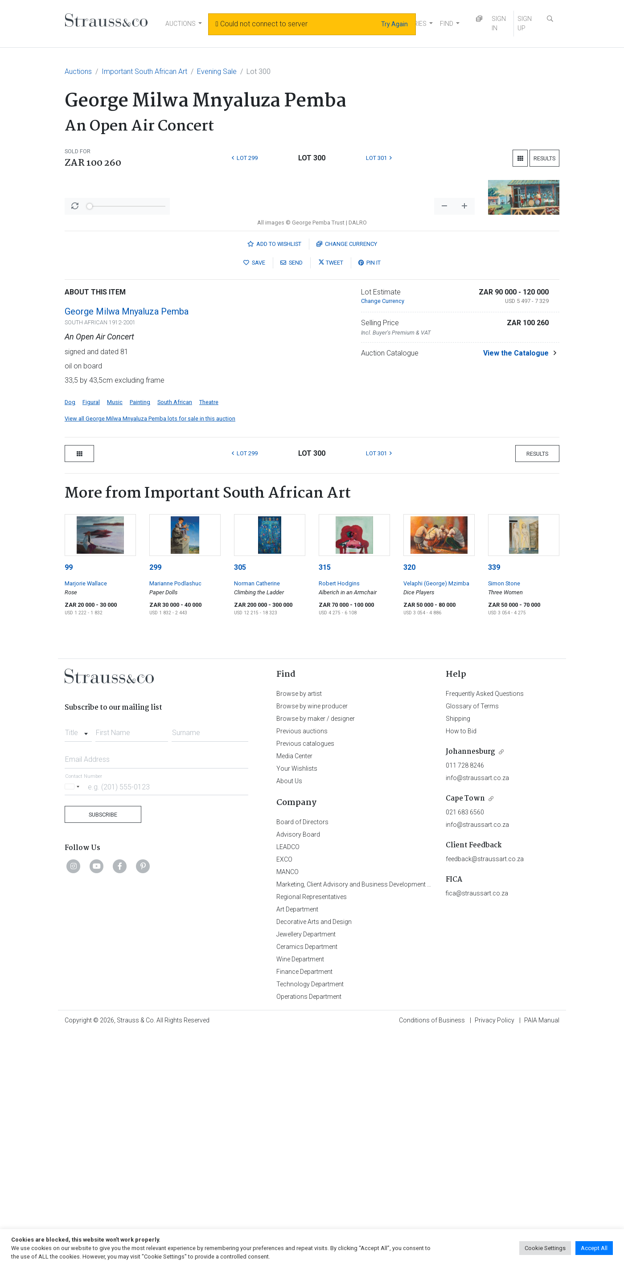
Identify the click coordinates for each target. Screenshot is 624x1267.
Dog (70, 635)
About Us (289, 1014)
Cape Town (465, 1032)
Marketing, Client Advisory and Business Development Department (368, 1117)
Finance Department (304, 1205)
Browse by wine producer (312, 939)
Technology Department (310, 1217)
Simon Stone (504, 816)
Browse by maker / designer (315, 952)
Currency (346, 477)
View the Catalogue (516, 586)
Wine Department (300, 1192)
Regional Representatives (311, 1130)
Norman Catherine (257, 816)
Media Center (294, 989)
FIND (446, 23)
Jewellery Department (306, 1167)
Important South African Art (144, 71)
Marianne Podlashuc (175, 816)
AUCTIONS (180, 23)
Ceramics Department (306, 1180)
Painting (140, 635)
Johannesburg (470, 985)
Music (115, 635)
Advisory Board (298, 1067)
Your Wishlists (296, 1001)
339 (494, 801)
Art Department (297, 1142)
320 (409, 801)
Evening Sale (217, 71)
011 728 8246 (465, 998)
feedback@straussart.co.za (485, 1092)
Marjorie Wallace (86, 816)
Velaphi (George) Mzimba (436, 816)
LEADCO (288, 1080)
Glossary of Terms (472, 939)
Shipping (458, 952)
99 (69, 801)
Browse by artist (299, 927)
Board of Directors (302, 1055)
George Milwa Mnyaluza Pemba (127, 544)
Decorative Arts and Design (314, 1155)
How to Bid (461, 964)
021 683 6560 (465, 1045)
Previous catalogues (305, 977)
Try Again (394, 24)
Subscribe (103, 1048)
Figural (91, 635)
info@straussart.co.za (477, 1011)
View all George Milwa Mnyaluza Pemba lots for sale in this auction (150, 652)
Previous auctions (302, 964)
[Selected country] (73, 1020)
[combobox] (78, 963)
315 (325, 801)
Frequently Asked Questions (485, 927)
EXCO (284, 1092)
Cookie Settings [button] (545, 1248)
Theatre (208, 635)
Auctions (78, 71)
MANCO (287, 1105)
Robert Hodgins (339, 816)
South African (174, 635)
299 (155, 801)
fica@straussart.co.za (477, 1126)
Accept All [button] (594, 1248)
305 (240, 801)
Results (544, 158)
